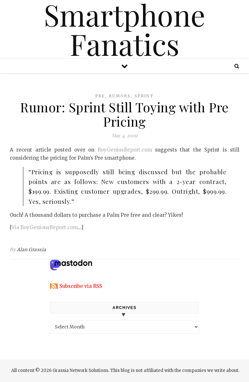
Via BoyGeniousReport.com (44, 227)
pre (100, 95)
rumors (120, 95)
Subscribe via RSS (80, 286)
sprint (144, 95)
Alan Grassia (31, 250)
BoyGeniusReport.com (125, 150)
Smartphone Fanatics (124, 29)
